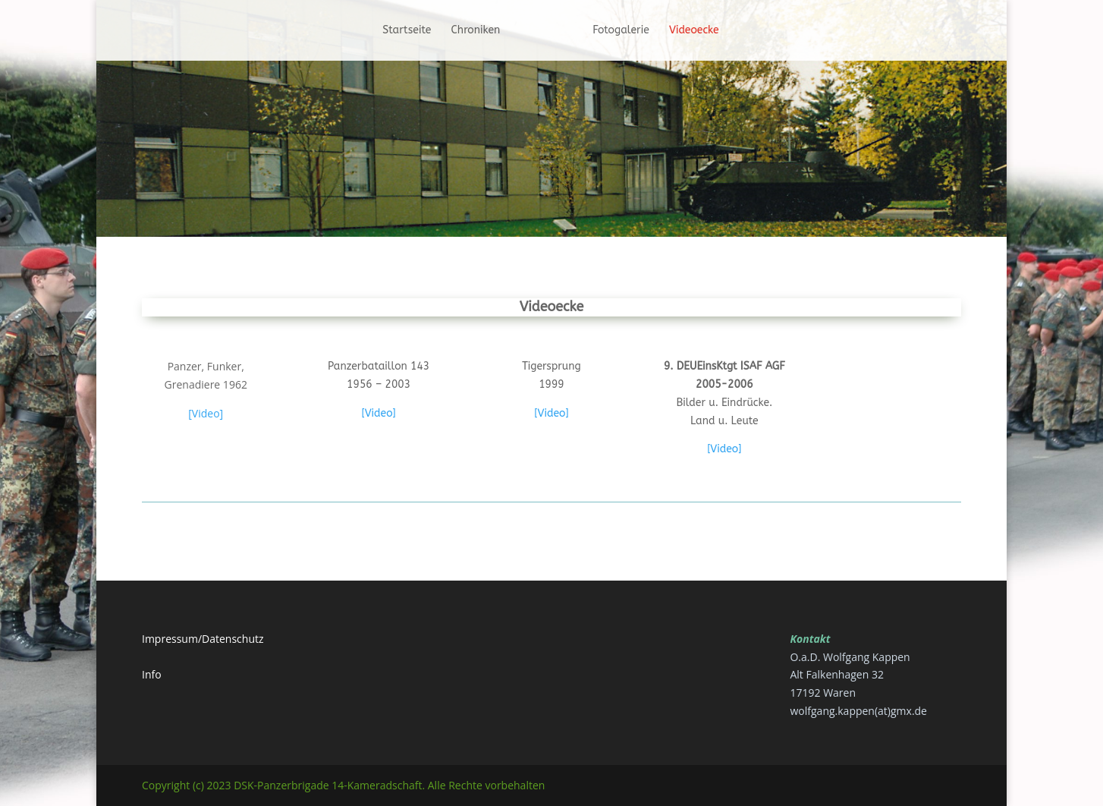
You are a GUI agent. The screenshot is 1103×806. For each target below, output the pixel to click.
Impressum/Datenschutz (203, 638)
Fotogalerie (620, 30)
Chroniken (476, 30)
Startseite (406, 30)
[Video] (205, 413)
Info (152, 674)
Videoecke (694, 30)
